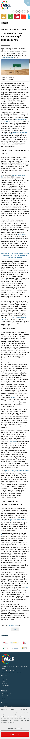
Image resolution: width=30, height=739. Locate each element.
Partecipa (4, 690)
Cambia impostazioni (15, 728)
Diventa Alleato (6, 696)
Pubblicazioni (5, 685)
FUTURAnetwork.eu (7, 57)
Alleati (3, 681)
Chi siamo (4, 676)
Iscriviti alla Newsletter (8, 706)
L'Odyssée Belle (12, 625)
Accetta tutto (15, 734)
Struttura (4, 683)
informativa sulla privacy (7, 722)
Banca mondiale (23, 234)
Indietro (15, 629)
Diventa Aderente (6, 694)
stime (22, 159)
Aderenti (4, 679)
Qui (2, 718)
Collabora (4, 698)
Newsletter (4, 703)
